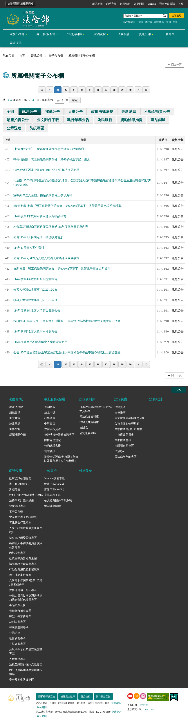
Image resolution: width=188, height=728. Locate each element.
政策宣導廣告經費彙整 (23, 558)
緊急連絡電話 (167, 3)
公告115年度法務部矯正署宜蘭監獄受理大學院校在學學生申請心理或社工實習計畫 (66, 352)
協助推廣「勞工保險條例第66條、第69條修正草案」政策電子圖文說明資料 (61, 268)
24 (82, 89)
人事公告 (75, 112)
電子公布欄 (55, 55)
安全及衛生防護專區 (21, 679)
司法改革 (16, 42)
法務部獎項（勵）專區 (23, 590)
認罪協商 (159, 22)
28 (114, 89)
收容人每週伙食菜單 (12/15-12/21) (35, 300)
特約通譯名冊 (52, 445)
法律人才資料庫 (89, 422)
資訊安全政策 (68, 696)
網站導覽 (111, 3)
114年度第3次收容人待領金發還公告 (36, 310)
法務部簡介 (17, 34)
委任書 (148, 22)
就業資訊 (49, 451)
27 (106, 89)
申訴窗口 (49, 423)
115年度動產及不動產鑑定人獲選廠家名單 (40, 342)
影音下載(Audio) (54, 489)
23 (74, 89)
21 (58, 89)
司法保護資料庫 (89, 416)
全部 (10, 112)
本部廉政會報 (123, 440)
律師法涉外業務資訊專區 (59, 434)
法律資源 (120, 407)
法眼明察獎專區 (124, 445)
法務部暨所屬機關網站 (20, 3)
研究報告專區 (87, 433)
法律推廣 (120, 412)
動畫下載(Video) (54, 483)
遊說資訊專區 (17, 506)
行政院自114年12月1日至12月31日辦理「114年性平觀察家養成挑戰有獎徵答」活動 (66, 321)
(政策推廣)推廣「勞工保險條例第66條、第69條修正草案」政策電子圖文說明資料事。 (68, 205)
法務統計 (123, 34)
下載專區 (168, 34)
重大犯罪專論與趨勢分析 (130, 418)
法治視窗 (100, 34)
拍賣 (175, 22)
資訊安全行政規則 (20, 522)
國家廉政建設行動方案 (128, 429)
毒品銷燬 (158, 120)
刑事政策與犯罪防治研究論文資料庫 (96, 409)
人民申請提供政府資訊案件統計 (25, 530)
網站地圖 (97, 3)
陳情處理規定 (52, 440)
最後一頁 (146, 89)
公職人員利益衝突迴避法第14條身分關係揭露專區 (25, 597)
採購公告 (52, 112)
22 (65, 89)
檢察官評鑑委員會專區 (23, 537)
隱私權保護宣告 (46, 696)
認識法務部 (16, 407)
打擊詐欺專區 (17, 643)
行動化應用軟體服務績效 (24, 569)
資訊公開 (145, 34)
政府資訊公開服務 (20, 478)
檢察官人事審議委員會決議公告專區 (25, 545)
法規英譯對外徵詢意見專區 (25, 664)
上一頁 (49, 89)
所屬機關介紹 (17, 434)
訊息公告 (29, 112)
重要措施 (14, 429)
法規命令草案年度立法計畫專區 (25, 651)
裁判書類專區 (17, 621)
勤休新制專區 (17, 638)
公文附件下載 (48, 120)
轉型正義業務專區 (20, 616)
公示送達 (14, 128)
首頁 (180, 3)
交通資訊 (116, 703)
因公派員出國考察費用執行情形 (25, 672)
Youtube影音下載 (54, 478)
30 (130, 89)
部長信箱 (125, 3)
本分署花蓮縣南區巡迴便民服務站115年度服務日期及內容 (50, 226)
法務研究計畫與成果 (21, 500)
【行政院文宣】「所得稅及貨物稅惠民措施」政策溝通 (48, 149)
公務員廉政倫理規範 (127, 423)
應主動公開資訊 (18, 483)
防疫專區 (37, 128)
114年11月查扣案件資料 (28, 247)
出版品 (83, 427)
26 (98, 89)
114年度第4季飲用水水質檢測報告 (35, 279)
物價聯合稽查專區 (20, 610)
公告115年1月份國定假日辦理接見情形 (38, 237)
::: (2, 3)
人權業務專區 (17, 659)
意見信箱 (85, 696)
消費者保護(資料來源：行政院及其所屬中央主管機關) (61, 458)
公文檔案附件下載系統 (58, 500)
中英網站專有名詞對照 (23, 517)
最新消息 (128, 112)
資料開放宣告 (103, 696)
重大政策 (14, 418)
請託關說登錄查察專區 (23, 563)
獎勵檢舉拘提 (131, 120)
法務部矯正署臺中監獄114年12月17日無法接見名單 (46, 169)
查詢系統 (49, 407)
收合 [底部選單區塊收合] (178, 390)
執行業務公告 (78, 120)
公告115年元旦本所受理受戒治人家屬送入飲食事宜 (46, 258)
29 (122, 89)
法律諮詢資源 (52, 429)
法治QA (119, 451)
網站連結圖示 (52, 506)
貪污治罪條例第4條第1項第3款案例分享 (25, 582)
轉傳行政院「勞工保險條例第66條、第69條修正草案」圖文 (51, 159)
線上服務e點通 (46, 34)
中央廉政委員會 (124, 434)
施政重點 (14, 423)
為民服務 (104, 120)
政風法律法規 (102, 112)
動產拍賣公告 (18, 120)
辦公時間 (42, 707)
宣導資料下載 (52, 494)
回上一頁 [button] (176, 64)
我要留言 (49, 418)
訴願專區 (14, 489)
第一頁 (42, 89)
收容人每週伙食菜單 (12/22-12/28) (35, 289)
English (152, 3)
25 (90, 89)
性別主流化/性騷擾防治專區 (26, 494)
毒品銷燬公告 (17, 605)
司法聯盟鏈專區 (18, 627)
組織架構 (14, 412)
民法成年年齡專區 (126, 456)
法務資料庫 (74, 34)
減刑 (140, 22)
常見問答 (139, 3)
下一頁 (138, 89)
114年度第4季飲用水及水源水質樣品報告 (39, 216)
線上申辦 (49, 412)
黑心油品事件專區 (20, 574)
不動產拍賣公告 (157, 112)
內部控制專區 (17, 552)
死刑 (168, 22)
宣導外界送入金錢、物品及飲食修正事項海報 (42, 195)
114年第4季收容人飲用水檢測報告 (35, 331)
